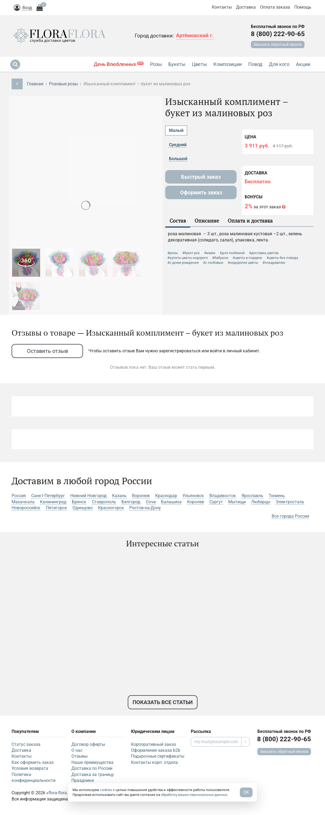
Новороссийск (26, 507)
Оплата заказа (275, 7)
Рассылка (201, 731)
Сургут (216, 501)
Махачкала (23, 501)
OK (246, 792)
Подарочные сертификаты (157, 756)
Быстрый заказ (201, 177)
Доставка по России (91, 768)
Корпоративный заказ (153, 744)
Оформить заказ (201, 192)
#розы (172, 253)
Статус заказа (26, 744)
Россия (19, 495)
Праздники (82, 780)
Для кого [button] (279, 64)
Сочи (151, 501)
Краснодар (166, 495)
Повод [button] (255, 64)
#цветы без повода (282, 258)
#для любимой (232, 253)
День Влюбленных (119, 64)
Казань (119, 495)
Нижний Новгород (88, 495)
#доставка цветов (263, 253)
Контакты (222, 7)
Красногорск (111, 507)
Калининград (53, 501)
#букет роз (191, 253)
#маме (209, 253)
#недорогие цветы (243, 263)
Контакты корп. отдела (154, 762)
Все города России (290, 516)
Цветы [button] (199, 64)
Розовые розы (63, 83)
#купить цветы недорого (187, 258)
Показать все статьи (163, 702)
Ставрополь (104, 501)
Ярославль (252, 495)
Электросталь (290, 501)
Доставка (246, 7)
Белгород (131, 501)
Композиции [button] (227, 64)
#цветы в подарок (247, 258)
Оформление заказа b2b (155, 750)
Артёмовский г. (195, 35)
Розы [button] (156, 64)
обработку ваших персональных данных (194, 795)
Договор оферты (88, 744)
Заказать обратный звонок (277, 44)
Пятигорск (56, 507)
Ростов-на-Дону (145, 507)
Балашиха (171, 501)
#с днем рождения (183, 263)
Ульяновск (193, 495)
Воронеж (141, 495)
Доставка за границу (92, 774)
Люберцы (260, 501)
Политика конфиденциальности (34, 777)
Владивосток (222, 495)
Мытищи (237, 501)
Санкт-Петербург (48, 495)
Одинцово (82, 507)
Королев (195, 501)
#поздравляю (273, 263)
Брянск (79, 501)
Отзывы (79, 756)
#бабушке (220, 258)
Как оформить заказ (33, 762)
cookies (106, 790)
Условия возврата (30, 768)
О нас (76, 750)
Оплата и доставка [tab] (250, 220)
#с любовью (213, 263)
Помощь (302, 7)
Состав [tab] (178, 220)
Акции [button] (303, 64)
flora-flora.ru (60, 792)
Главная (35, 83)
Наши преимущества (92, 762)
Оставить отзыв (47, 351)
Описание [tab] (207, 220)
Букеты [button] (176, 64)
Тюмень (277, 495)
